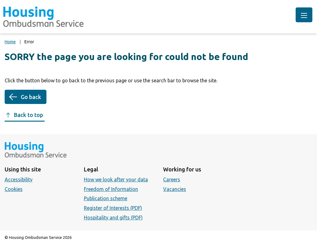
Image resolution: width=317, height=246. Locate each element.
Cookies (14, 189)
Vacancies (174, 189)
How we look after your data (116, 179)
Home (10, 41)
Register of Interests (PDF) (113, 208)
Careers (171, 179)
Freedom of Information (111, 189)
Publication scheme (105, 198)
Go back (31, 97)
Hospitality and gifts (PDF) (113, 217)
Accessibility (19, 179)
